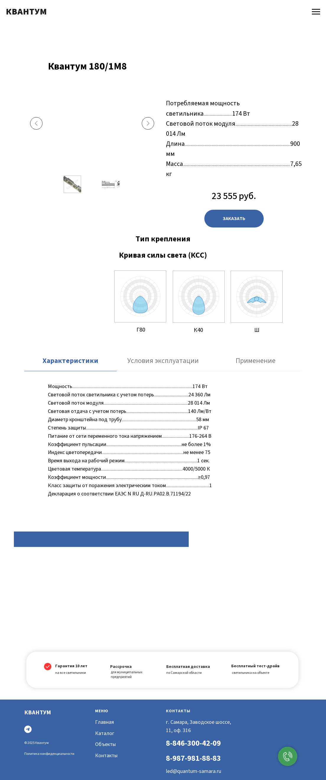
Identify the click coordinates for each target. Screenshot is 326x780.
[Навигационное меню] (316, 12)
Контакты (106, 755)
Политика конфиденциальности (49, 753)
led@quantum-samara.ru (193, 771)
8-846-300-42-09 (193, 743)
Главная (104, 722)
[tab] (70, 363)
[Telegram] (28, 729)
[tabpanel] (163, 442)
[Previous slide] (36, 123)
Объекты (105, 744)
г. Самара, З (179, 722)
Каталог (104, 733)
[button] (234, 218)
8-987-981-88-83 (193, 758)
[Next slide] (148, 123)
